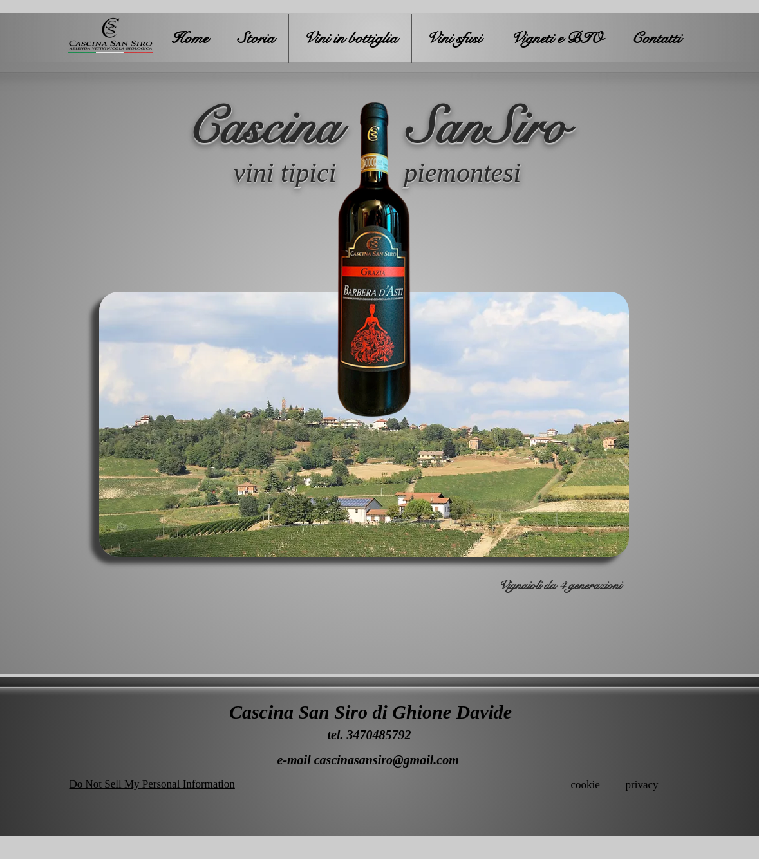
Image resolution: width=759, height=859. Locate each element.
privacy (642, 785)
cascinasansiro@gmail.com (386, 760)
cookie (585, 785)
